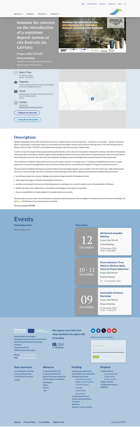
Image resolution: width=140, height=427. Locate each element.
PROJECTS (42, 14)
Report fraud (58, 422)
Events (46, 388)
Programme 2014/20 (52, 374)
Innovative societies (84, 380)
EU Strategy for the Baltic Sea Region (54, 381)
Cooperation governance (81, 392)
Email (98, 346)
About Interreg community (54, 377)
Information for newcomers (83, 374)
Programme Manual (80, 397)
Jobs (83, 4)
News (45, 385)
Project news (109, 377)
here (19, 202)
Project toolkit (107, 382)
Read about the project (28, 120)
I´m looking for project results (23, 378)
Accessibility (44, 422)
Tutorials (76, 402)
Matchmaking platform (82, 399)
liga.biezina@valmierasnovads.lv (31, 108)
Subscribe (111, 4)
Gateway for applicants (82, 371)
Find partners (92, 4)
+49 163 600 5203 (27, 355)
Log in (120, 4)
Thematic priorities (80, 377)
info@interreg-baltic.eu (27, 358)
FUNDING (29, 14)
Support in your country (82, 407)
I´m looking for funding (24, 371)
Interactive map (110, 374)
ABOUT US (18, 14)
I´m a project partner (23, 374)
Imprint (17, 422)
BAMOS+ (76, 405)
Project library (107, 371)
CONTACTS (54, 14)
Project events (110, 380)
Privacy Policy (30, 422)
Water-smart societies (85, 382)
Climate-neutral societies (82, 386)
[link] (24, 368)
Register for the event (28, 113)
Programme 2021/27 (52, 371)
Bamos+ (103, 4)
